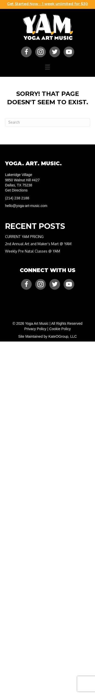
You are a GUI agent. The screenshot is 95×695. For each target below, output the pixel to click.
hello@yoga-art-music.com (26, 206)
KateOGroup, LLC (62, 336)
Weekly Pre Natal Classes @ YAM (32, 251)
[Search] (47, 122)
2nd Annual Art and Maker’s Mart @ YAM (38, 244)
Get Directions (16, 190)
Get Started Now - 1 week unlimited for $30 (47, 4)
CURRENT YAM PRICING (24, 236)
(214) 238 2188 (17, 198)
